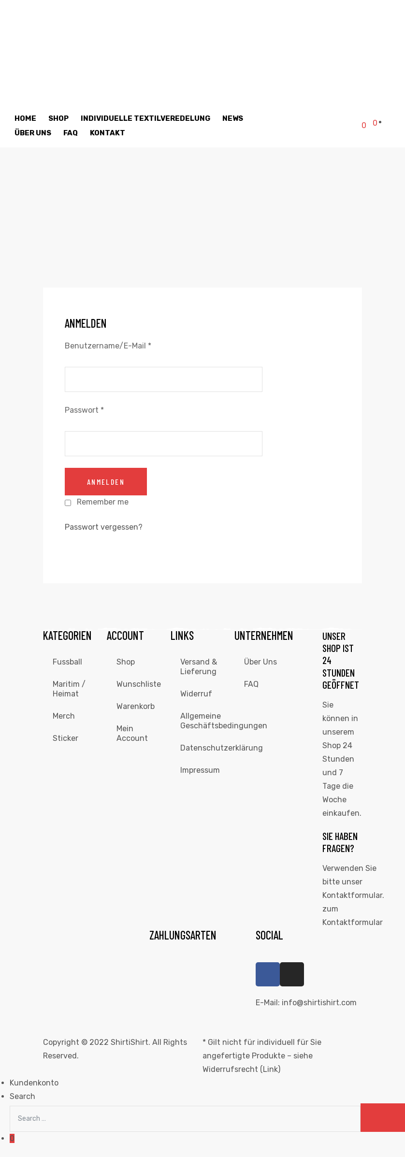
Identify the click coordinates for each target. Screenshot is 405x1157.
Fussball (67, 661)
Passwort (84, 410)
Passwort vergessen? (104, 527)
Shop (58, 118)
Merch (64, 716)
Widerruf (196, 693)
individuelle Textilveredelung (145, 118)
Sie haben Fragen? (340, 842)
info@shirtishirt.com (319, 1002)
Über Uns (32, 133)
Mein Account (132, 733)
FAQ (70, 133)
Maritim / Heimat (69, 689)
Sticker (65, 738)
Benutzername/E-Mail (108, 345)
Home (25, 118)
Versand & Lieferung (198, 666)
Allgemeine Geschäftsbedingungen (207, 720)
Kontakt (107, 133)
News (232, 118)
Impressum (200, 770)
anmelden (106, 481)
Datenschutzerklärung (207, 747)
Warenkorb (135, 706)
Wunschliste (138, 684)
